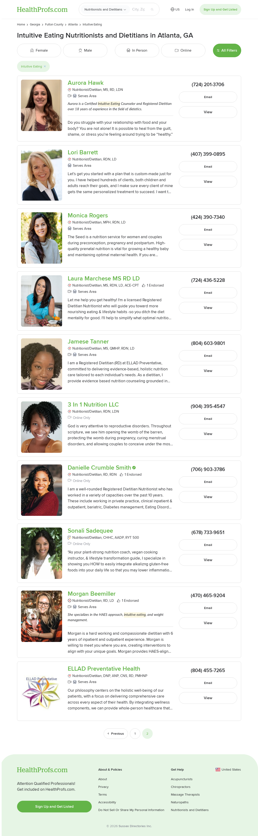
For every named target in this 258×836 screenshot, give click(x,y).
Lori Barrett (83, 152)
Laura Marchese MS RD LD (104, 278)
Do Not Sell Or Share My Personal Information (131, 810)
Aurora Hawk (86, 83)
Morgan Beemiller (92, 594)
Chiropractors (181, 787)
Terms (102, 795)
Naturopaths (180, 802)
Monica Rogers (88, 215)
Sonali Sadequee (90, 531)
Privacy (103, 787)
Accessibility (107, 802)
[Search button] (152, 9)
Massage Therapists (185, 795)
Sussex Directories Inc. (135, 826)
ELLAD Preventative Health (104, 669)
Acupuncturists (182, 779)
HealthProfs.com (42, 9)
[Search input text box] (138, 9)
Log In (189, 9)
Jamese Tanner (88, 341)
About (102, 779)
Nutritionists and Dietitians (103, 9)
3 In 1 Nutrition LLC (93, 404)
